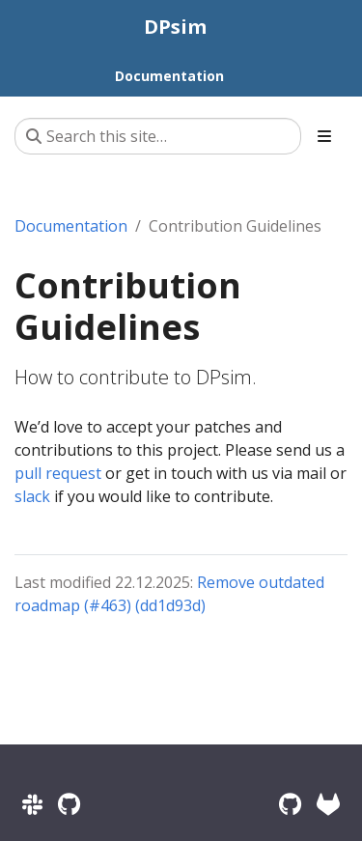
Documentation (70, 226)
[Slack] (32, 804)
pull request (57, 473)
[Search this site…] (157, 136)
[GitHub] (290, 804)
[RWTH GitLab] (328, 804)
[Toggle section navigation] (324, 136)
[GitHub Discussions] (69, 804)
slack (32, 496)
